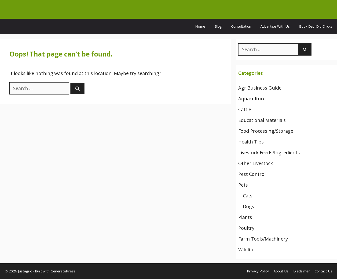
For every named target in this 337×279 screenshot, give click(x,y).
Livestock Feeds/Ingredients (269, 152)
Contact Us (323, 271)
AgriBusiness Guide (260, 88)
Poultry (246, 228)
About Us (281, 271)
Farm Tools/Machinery (263, 239)
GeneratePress (63, 271)
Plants (245, 217)
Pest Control (252, 174)
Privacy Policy (258, 271)
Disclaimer (301, 271)
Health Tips (251, 142)
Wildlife (246, 249)
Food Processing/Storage (265, 131)
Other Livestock (255, 163)
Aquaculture (252, 98)
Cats (248, 195)
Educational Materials (262, 120)
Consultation (241, 26)
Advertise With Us (275, 26)
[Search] (77, 88)
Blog (218, 26)
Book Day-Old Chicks (315, 26)
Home (200, 26)
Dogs (248, 206)
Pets (243, 185)
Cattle (244, 109)
